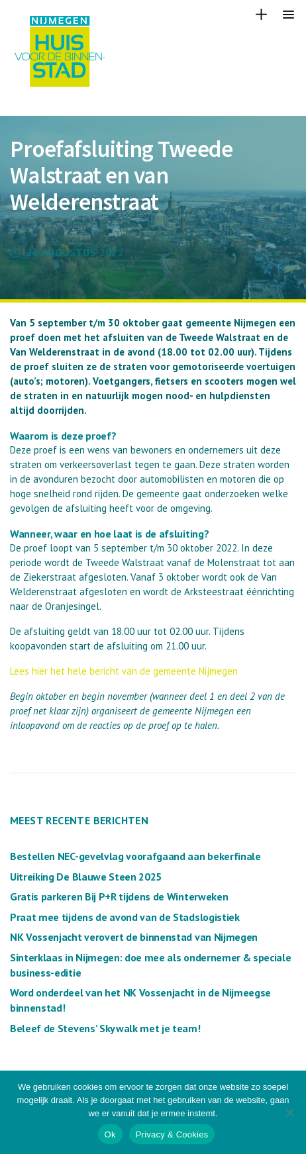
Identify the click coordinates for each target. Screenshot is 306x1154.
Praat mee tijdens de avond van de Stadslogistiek (125, 917)
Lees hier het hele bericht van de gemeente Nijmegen (124, 671)
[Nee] (289, 1112)
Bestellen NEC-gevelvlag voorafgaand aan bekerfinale (135, 856)
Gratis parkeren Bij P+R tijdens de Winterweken (119, 896)
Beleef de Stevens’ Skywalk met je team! (105, 1028)
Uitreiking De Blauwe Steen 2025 (86, 876)
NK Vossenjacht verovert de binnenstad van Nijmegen (134, 936)
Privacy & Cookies (172, 1134)
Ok (110, 1134)
